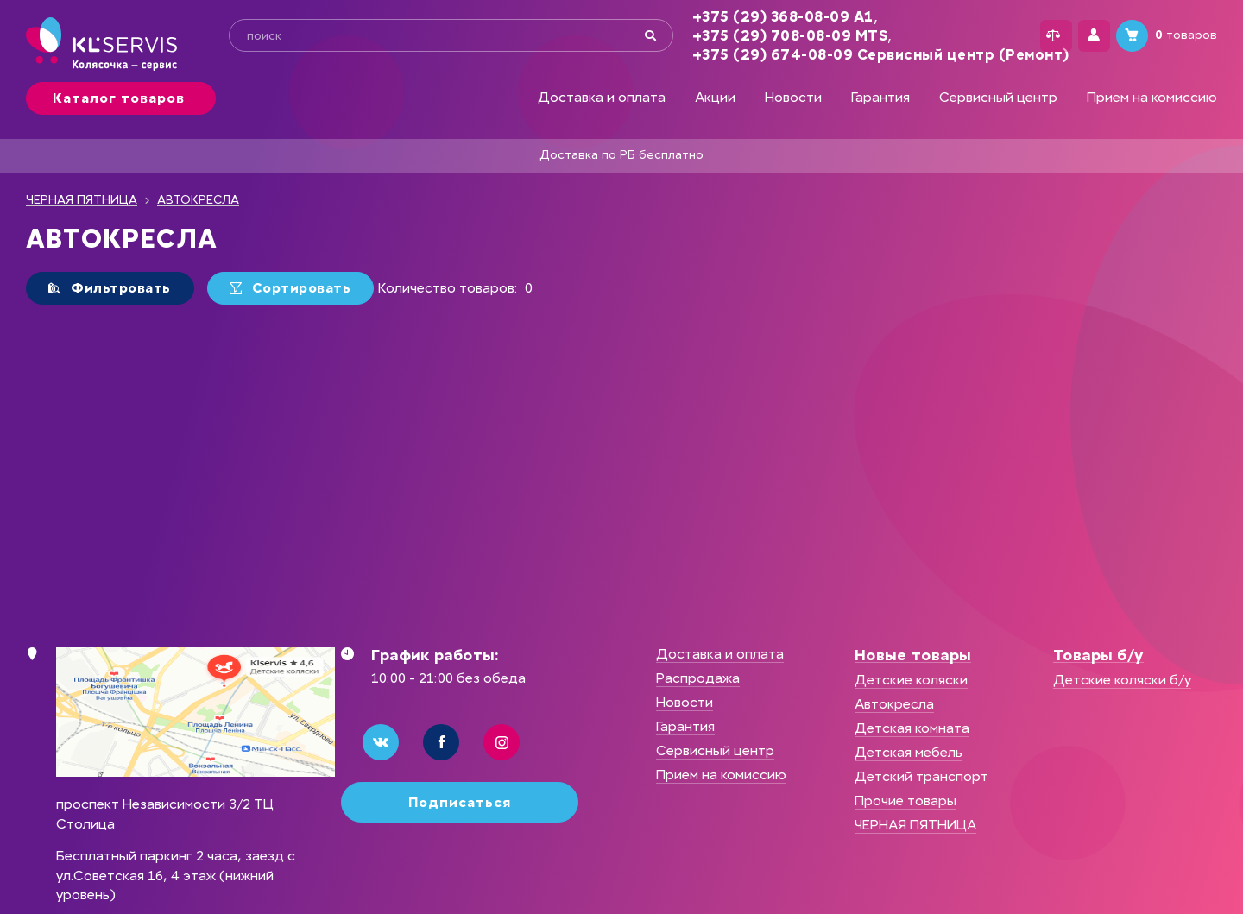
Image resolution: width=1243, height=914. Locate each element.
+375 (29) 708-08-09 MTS (768, 35)
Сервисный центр (998, 97)
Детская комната (912, 728)
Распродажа (698, 678)
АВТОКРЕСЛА (198, 200)
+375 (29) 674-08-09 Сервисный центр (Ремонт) (858, 54)
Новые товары (913, 655)
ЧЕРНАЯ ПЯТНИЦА (81, 200)
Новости (793, 97)
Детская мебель (908, 752)
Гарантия (880, 97)
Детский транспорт (921, 776)
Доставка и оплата (602, 97)
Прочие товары (905, 800)
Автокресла (894, 704)
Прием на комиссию (1152, 97)
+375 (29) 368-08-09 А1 (760, 16)
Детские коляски (911, 680)
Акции (715, 97)
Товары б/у (1098, 655)
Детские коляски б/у (1122, 680)
